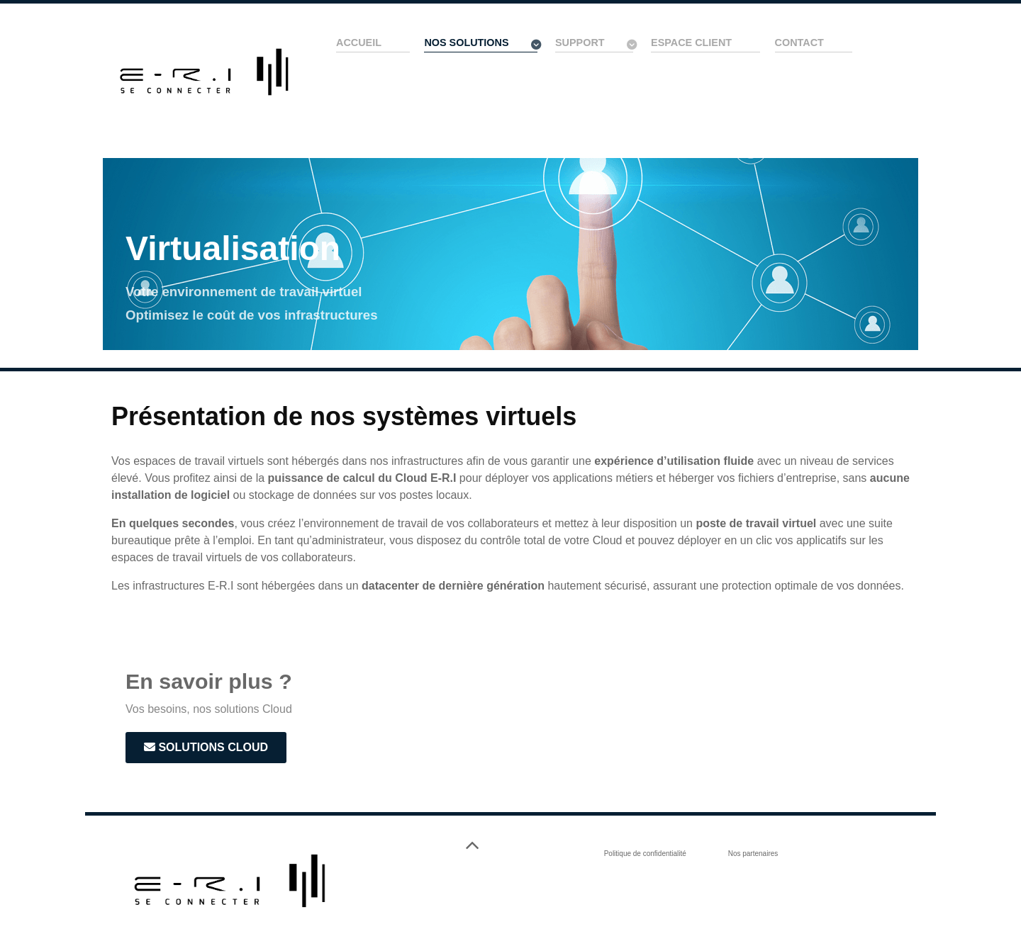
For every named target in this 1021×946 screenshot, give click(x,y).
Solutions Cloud (206, 747)
